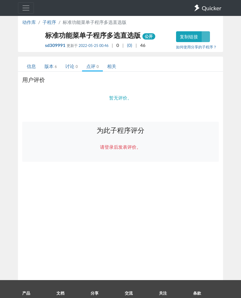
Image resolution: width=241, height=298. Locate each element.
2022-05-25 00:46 (94, 45)
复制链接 (189, 36)
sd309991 (56, 45)
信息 (31, 66)
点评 (92, 66)
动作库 (29, 22)
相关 (111, 66)
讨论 (71, 66)
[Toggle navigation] (26, 8)
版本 (50, 66)
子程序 (49, 22)
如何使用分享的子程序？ (196, 47)
